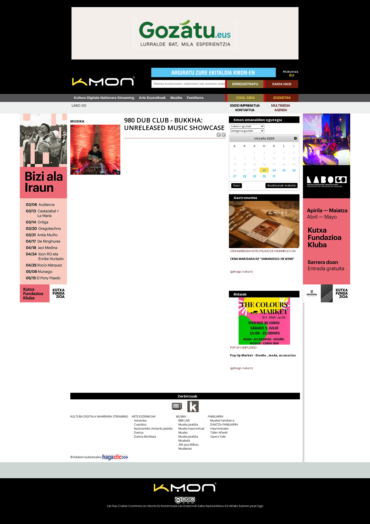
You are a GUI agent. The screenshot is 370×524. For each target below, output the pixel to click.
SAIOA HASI (281, 84)
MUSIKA (181, 416)
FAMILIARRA (215, 416)
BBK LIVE (184, 420)
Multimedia (280, 105)
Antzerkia (140, 420)
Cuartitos (140, 425)
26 (293, 170)
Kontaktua (244, 110)
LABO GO (78, 105)
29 (254, 176)
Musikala (184, 441)
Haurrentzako (219, 429)
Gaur (236, 185)
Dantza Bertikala (145, 437)
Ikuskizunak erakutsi (281, 185)
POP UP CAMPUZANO (243, 347)
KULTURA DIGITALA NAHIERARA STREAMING (99, 416)
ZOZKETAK (282, 98)
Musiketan (185, 449)
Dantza (138, 433)
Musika (176, 98)
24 (274, 170)
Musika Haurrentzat (191, 429)
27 (234, 176)
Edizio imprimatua (245, 105)
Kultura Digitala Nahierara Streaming (104, 98)
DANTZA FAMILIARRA (224, 425)
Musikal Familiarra (222, 420)
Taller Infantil (218, 433)
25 (284, 170)
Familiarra (195, 98)
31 (274, 176)
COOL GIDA (245, 98)
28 (244, 176)
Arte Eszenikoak (152, 98)
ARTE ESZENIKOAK (144, 416)
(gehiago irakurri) (241, 271)
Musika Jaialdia (188, 425)
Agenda (280, 110)
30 (264, 176)
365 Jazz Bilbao (188, 445)
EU (291, 75)
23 (264, 170)
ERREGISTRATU (245, 84)
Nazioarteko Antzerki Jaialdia (153, 429)
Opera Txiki (218, 437)
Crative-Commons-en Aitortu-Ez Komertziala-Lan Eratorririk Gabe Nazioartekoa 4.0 (173, 506)
